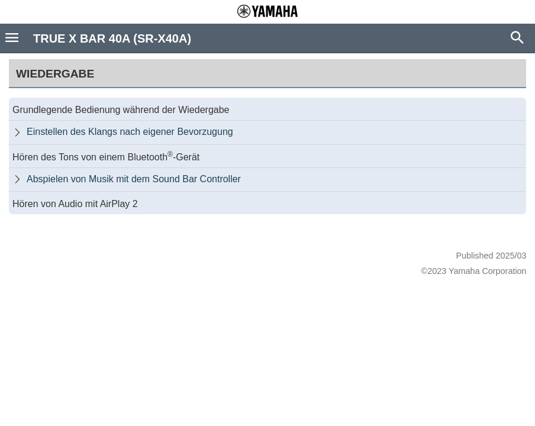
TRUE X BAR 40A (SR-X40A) (112, 38)
